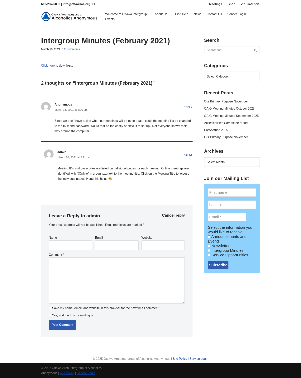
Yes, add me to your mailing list (71, 315)
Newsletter (219, 246)
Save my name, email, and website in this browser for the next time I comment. (105, 308)
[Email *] (227, 217)
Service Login (236, 14)
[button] (148, 14)
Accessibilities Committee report (226, 123)
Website (147, 237)
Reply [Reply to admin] (188, 154)
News (197, 14)
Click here (48, 65)
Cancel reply (173, 215)
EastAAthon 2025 (216, 130)
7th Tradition (250, 4)
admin (93, 215)
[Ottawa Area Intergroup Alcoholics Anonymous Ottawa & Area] (70, 16)
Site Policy (180, 358)
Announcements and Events (227, 238)
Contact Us (214, 14)
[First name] (232, 192)
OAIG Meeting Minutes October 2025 (229, 108)
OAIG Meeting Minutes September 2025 (231, 115)
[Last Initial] (232, 205)
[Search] (93, 4)
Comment (56, 254)
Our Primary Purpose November (226, 101)
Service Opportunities (228, 255)
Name (53, 237)
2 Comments (72, 49)
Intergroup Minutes (225, 250)
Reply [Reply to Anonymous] (188, 107)
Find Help (181, 14)
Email (99, 237)
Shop (231, 4)
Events (110, 19)
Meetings (215, 4)
